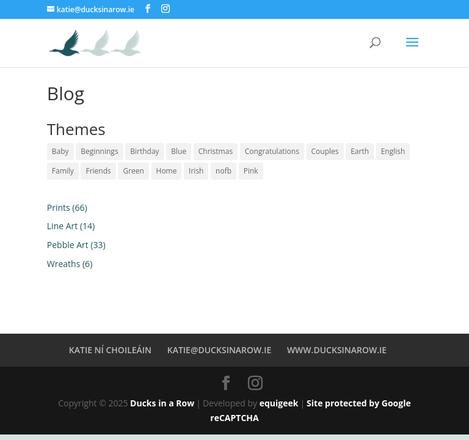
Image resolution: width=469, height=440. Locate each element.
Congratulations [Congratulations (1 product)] (272, 151)
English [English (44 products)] (393, 151)
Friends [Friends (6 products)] (98, 171)
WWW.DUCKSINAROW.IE (337, 350)
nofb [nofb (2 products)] (223, 171)
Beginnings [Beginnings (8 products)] (99, 151)
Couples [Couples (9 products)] (325, 151)
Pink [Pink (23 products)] (251, 171)
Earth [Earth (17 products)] (360, 151)
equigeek (279, 403)
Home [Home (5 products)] (166, 171)
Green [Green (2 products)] (133, 171)
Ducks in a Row (162, 403)
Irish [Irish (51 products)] (196, 171)
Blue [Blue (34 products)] (178, 151)
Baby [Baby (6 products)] (60, 151)
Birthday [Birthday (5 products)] (144, 151)
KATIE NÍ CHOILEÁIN (110, 350)
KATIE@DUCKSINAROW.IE (219, 350)
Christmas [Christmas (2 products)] (215, 151)
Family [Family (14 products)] (63, 171)
